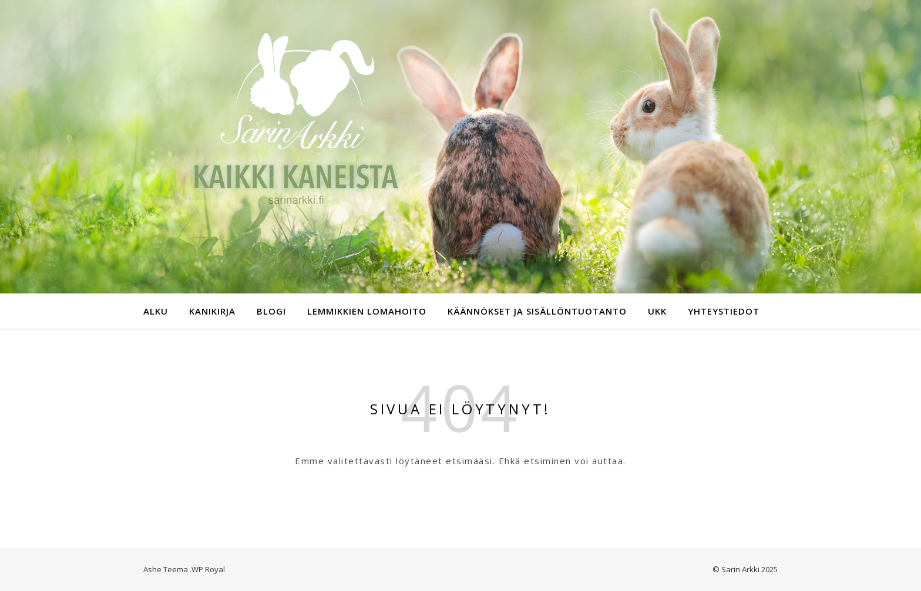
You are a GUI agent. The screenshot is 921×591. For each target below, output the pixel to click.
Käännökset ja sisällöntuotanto (537, 311)
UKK (657, 311)
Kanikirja (212, 311)
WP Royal (208, 569)
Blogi (271, 311)
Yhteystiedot (723, 311)
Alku (155, 311)
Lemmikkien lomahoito (366, 311)
